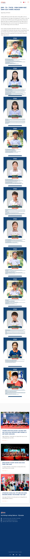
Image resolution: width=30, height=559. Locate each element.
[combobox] (24, 2)
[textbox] (24, 2)
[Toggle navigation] (28, 2)
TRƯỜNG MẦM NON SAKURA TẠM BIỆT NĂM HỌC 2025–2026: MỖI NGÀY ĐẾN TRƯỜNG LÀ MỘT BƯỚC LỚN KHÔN (14, 432)
